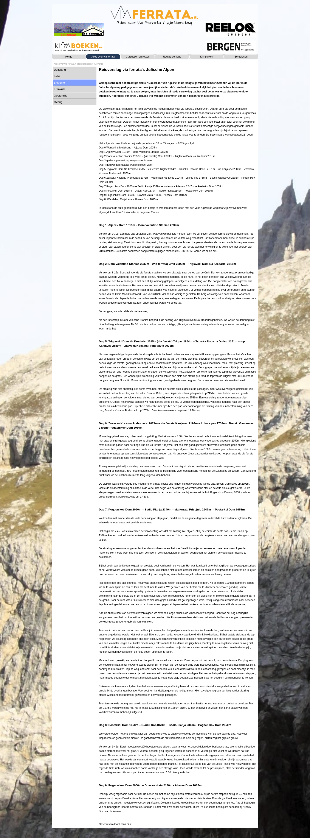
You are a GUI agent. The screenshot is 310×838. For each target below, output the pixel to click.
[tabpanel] (177, 446)
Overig (58, 102)
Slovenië (98, 63)
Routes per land (172, 56)
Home (68, 56)
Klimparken (206, 56)
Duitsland (60, 69)
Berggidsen (241, 56)
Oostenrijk (60, 95)
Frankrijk (59, 89)
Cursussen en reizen (137, 56)
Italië (57, 76)
